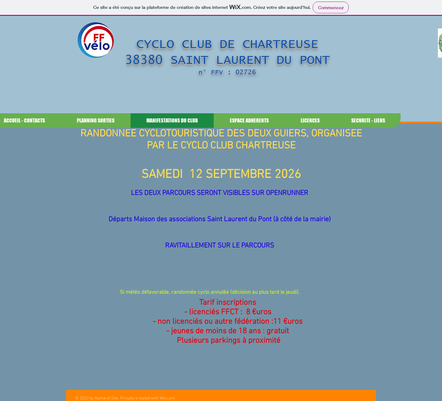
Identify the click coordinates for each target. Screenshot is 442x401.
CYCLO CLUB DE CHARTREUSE (227, 44)
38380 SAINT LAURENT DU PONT (227, 60)
